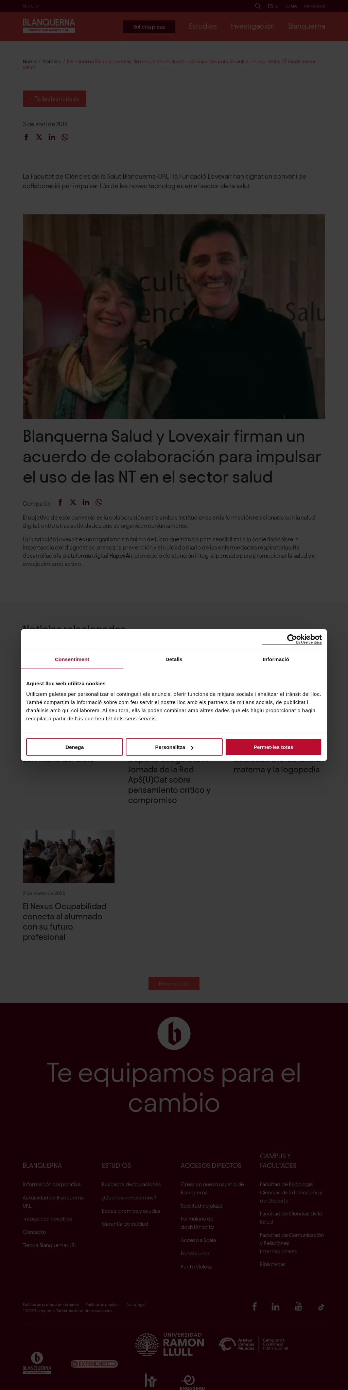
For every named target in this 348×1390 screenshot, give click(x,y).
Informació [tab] (276, 659)
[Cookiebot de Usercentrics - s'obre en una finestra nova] (292, 639)
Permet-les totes (273, 747)
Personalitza (174, 747)
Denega (74, 747)
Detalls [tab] (174, 659)
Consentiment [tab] (72, 659)
